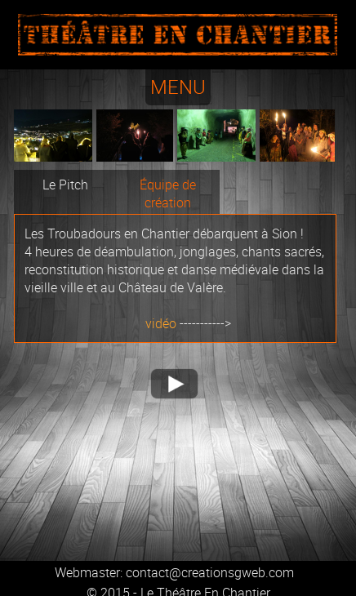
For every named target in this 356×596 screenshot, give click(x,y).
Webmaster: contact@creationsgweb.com (174, 572)
